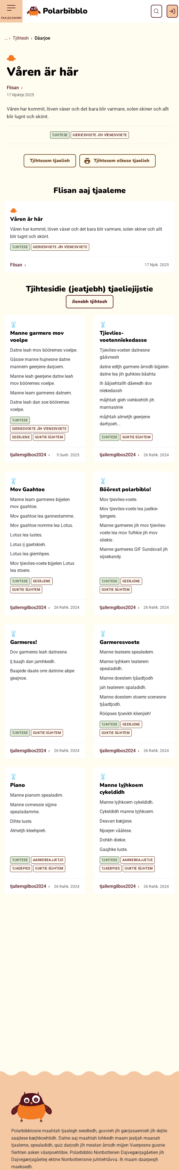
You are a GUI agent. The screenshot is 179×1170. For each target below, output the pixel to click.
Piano (17, 785)
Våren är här (26, 219)
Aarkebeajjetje (48, 860)
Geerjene (21, 437)
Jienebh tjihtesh (89, 301)
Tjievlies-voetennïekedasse (123, 337)
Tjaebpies (21, 869)
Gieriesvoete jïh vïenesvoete (100, 135)
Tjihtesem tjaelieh (50, 161)
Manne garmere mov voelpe (37, 337)
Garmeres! (23, 642)
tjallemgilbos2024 (28, 455)
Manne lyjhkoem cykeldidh (121, 789)
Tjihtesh (21, 38)
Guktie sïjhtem (49, 437)
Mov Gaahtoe (27, 489)
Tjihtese (60, 135)
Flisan (13, 87)
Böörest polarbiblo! (125, 489)
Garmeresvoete (120, 642)
